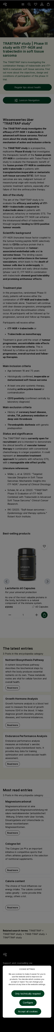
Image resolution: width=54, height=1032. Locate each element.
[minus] (9, 615)
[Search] (29, 4)
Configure (28, 1002)
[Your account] (42, 4)
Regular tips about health (27, 87)
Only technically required (28, 993)
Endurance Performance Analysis (26, 736)
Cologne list (12, 843)
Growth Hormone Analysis (21, 698)
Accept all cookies (28, 1011)
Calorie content (15, 881)
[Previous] (7, 581)
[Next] (47, 581)
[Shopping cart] (48, 4)
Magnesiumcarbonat (18, 801)
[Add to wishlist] (44, 546)
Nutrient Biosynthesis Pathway (24, 659)
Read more (12, 688)
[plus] (36, 615)
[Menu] (23, 4)
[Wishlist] (35, 4)
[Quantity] (23, 615)
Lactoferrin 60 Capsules (20, 588)
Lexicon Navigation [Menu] (27, 100)
